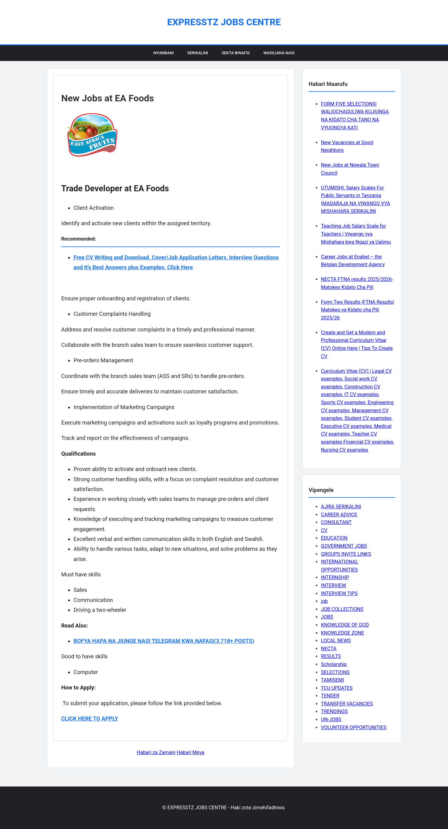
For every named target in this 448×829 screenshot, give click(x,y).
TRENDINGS (334, 711)
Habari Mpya (190, 752)
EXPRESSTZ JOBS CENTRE (224, 22)
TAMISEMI (332, 680)
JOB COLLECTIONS (342, 609)
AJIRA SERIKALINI (341, 507)
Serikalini (197, 53)
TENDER (330, 696)
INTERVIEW (333, 585)
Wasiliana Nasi (278, 53)
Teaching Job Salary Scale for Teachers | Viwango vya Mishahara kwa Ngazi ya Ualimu (356, 234)
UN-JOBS (331, 719)
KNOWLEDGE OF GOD (345, 625)
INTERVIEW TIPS (339, 593)
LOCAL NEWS (336, 641)
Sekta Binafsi (236, 53)
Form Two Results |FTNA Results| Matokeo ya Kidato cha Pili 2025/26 (357, 310)
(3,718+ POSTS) (234, 641)
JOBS (327, 617)
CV (324, 530)
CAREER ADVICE (339, 515)
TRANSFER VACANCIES (347, 704)
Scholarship (334, 664)
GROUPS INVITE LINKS (346, 554)
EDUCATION (334, 538)
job (324, 601)
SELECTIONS (335, 672)
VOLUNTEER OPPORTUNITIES (353, 727)
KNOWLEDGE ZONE (342, 633)
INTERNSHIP (335, 577)
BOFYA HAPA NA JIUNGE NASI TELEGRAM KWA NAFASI (144, 641)
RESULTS (331, 656)
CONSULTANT (336, 522)
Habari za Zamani (156, 752)
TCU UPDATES (336, 688)
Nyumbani (163, 53)
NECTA (328, 649)
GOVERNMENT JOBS (344, 546)
